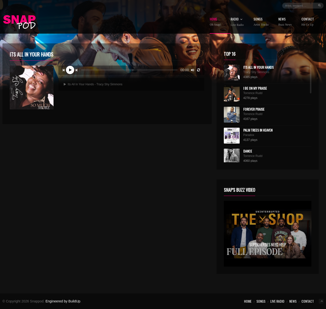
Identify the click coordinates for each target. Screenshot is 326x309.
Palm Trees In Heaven (257, 130)
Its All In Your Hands (258, 67)
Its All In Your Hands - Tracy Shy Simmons (93, 84)
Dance (247, 151)
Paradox (248, 135)
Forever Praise (253, 109)
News (285, 21)
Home (215, 21)
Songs (261, 21)
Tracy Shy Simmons (256, 72)
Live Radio (277, 301)
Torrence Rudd (253, 93)
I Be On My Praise (255, 88)
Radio (237, 22)
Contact (307, 21)
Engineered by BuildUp (62, 301)
